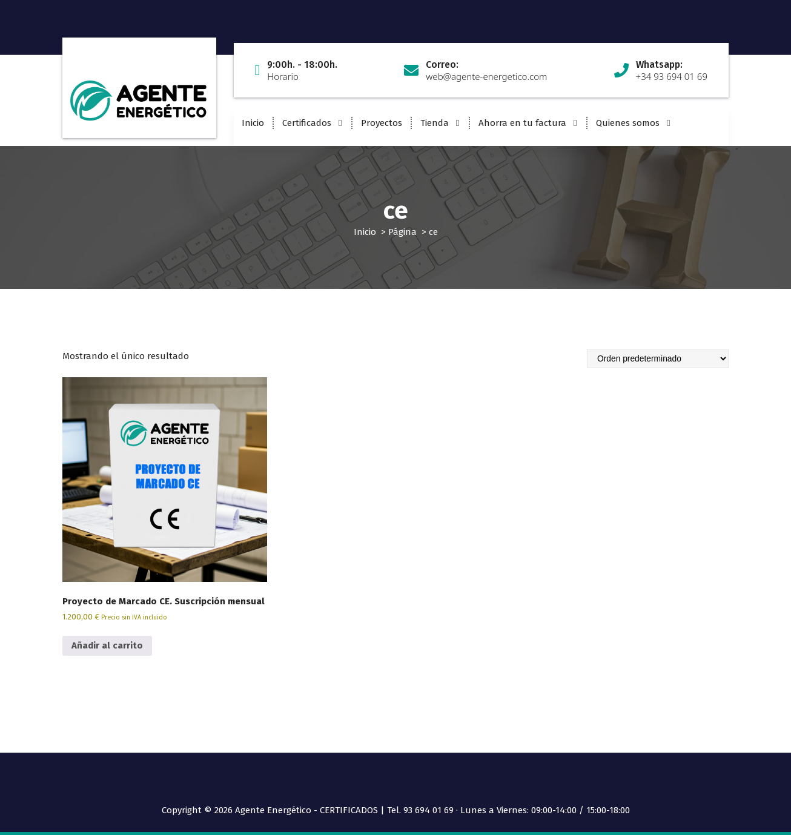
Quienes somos (628, 122)
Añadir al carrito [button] (107, 645)
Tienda (434, 122)
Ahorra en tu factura (522, 122)
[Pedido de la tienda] (658, 358)
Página (402, 231)
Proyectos (381, 122)
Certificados (306, 122)
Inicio (253, 122)
